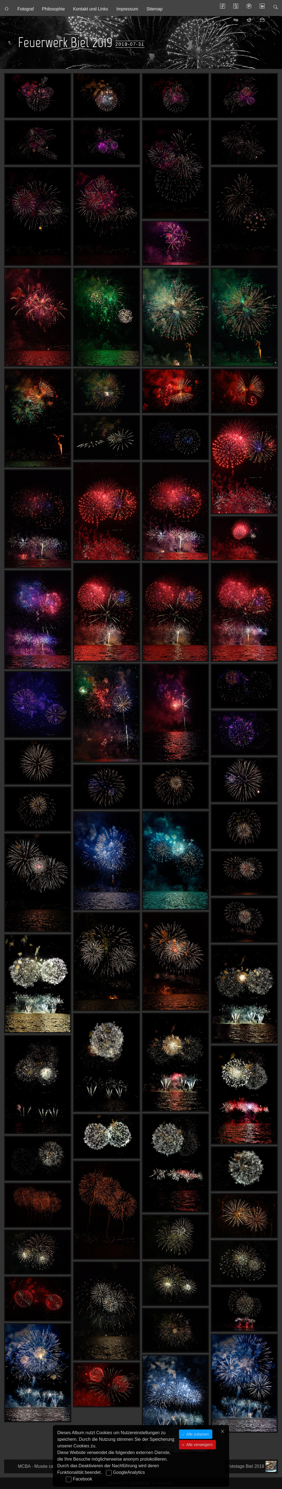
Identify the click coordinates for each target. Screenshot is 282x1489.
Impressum (127, 9)
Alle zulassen (197, 1434)
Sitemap (155, 9)
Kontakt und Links (90, 9)
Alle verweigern (199, 1444)
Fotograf (25, 9)
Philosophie (53, 9)
